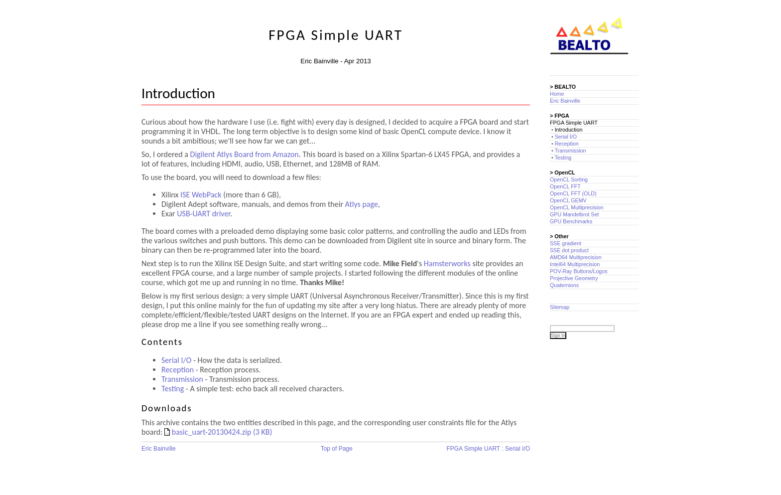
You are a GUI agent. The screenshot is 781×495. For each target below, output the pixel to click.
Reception (177, 369)
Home (557, 94)
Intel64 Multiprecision (575, 264)
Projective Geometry (574, 278)
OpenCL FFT (565, 186)
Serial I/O (176, 360)
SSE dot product (569, 250)
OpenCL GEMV (568, 200)
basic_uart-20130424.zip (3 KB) (218, 432)
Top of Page (337, 448)
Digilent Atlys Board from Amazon (244, 154)
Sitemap (559, 307)
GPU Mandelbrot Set (574, 214)
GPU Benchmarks (571, 221)
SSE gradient (565, 243)
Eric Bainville (158, 448)
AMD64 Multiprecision (576, 257)
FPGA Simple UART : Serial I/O (488, 448)
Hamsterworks (447, 263)
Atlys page (361, 204)
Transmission (182, 379)
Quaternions (564, 285)
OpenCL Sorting (569, 179)
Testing (172, 388)
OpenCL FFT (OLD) (573, 193)
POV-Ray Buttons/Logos (579, 271)
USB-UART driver (203, 213)
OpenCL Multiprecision (576, 207)
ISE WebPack (200, 194)
